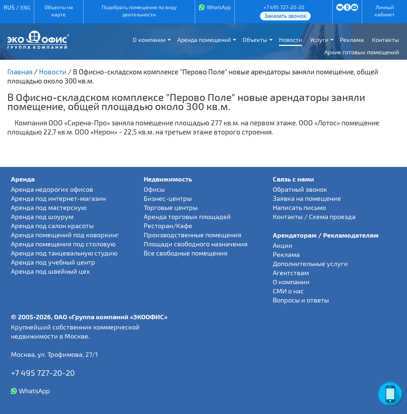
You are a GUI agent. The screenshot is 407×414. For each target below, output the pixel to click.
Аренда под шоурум (42, 216)
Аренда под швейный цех (50, 271)
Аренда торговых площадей (187, 216)
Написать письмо (299, 207)
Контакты (385, 39)
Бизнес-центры (168, 198)
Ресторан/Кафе (168, 226)
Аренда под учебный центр (53, 262)
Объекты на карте (58, 10)
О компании (149, 39)
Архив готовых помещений (361, 51)
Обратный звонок (300, 189)
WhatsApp (219, 7)
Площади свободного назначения (196, 244)
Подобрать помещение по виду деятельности (139, 10)
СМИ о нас (288, 291)
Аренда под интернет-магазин (58, 198)
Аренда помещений (204, 39)
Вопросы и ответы (301, 300)
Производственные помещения (192, 235)
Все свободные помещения (186, 253)
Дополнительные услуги (310, 263)
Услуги (319, 39)
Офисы (154, 189)
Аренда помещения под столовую (63, 244)
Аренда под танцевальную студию (64, 253)
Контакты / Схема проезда (314, 216)
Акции (282, 245)
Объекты (255, 39)
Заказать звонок (285, 15)
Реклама (352, 39)
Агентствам (291, 273)
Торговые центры (171, 207)
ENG (25, 7)
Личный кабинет (385, 10)
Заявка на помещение (307, 198)
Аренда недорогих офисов (52, 189)
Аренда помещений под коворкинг (65, 235)
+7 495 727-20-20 (283, 7)
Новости (290, 39)
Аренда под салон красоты (52, 226)
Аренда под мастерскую (48, 207)
